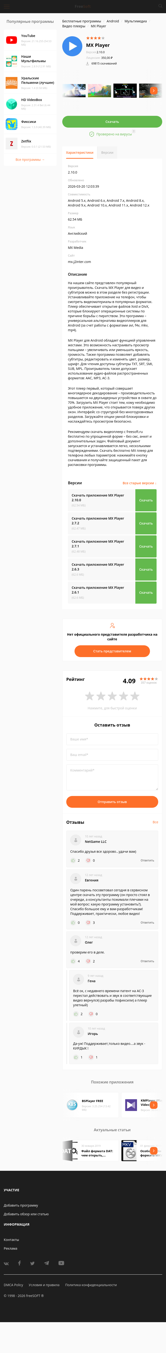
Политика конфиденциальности (91, 1285)
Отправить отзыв (112, 802)
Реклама (10, 1248)
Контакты (11, 1239)
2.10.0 (95, 52)
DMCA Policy (13, 1285)
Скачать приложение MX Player (98, 497)
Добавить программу (21, 1205)
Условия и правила (44, 1285)
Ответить (147, 860)
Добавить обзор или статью (26, 1214)
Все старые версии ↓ (140, 483)
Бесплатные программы (81, 21)
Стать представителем (112, 651)
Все (155, 822)
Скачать (112, 121)
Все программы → (30, 159)
